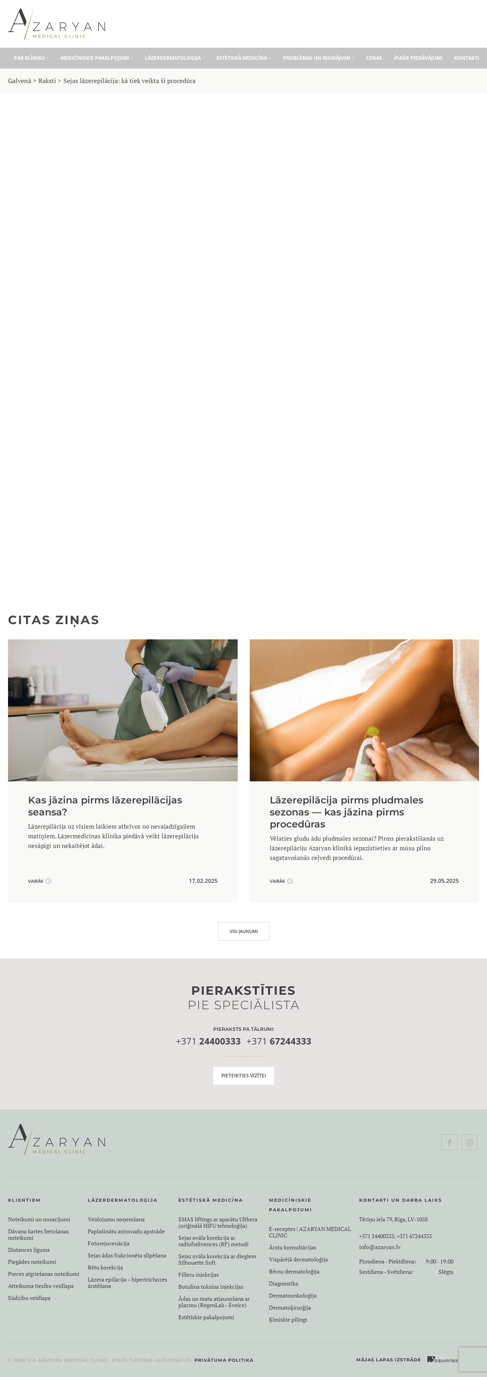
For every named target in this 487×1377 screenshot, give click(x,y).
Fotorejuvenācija (108, 1243)
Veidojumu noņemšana (116, 1219)
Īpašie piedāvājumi (418, 58)
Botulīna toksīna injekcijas (210, 1286)
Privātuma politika (223, 1360)
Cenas (374, 58)
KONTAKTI (365, 565)
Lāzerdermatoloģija (173, 58)
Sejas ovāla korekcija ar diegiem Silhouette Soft (217, 1259)
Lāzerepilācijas (104, 270)
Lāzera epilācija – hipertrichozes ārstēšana (127, 1283)
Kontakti (466, 58)
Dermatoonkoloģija (293, 1295)
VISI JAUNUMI (244, 931)
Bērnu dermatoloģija (294, 1271)
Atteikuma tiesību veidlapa (41, 1286)
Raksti (47, 81)
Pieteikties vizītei (243, 1075)
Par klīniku (29, 58)
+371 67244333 (414, 1236)
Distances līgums (29, 1249)
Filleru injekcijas (198, 1274)
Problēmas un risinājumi (316, 58)
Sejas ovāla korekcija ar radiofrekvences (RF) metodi (213, 1241)
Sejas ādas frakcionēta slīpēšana (127, 1255)
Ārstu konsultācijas (292, 1247)
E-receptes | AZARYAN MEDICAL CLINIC (310, 1232)
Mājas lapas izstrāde (388, 1360)
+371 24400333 (376, 1236)
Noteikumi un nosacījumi (39, 1219)
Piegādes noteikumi (32, 1261)
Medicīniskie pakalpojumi (95, 58)
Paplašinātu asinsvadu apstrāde (126, 1231)
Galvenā (19, 81)
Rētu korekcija (105, 1267)
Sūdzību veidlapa (29, 1298)
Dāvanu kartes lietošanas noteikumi (38, 1234)
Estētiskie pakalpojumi (206, 1317)
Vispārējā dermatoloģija (298, 1259)
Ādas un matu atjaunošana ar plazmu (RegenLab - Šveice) (214, 1302)
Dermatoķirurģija (290, 1307)
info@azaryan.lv (379, 1247)
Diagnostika (283, 1283)
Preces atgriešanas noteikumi (43, 1274)
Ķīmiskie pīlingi (288, 1319)
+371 (208, 1041)
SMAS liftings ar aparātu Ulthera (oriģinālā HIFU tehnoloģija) (217, 1222)
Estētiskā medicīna (241, 58)
